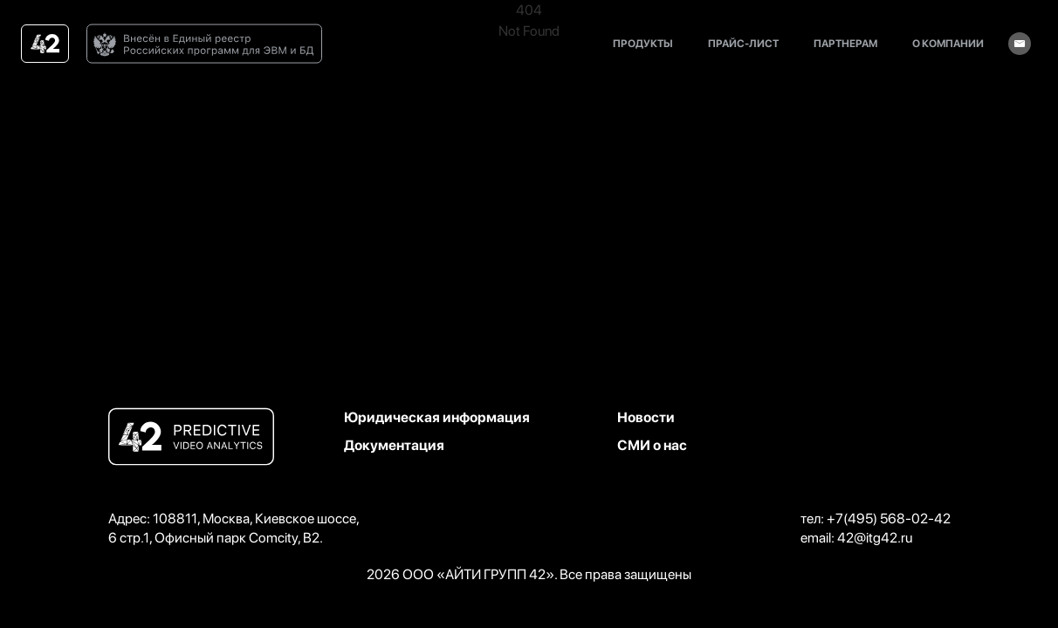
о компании (948, 44)
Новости (646, 417)
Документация (394, 445)
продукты (643, 44)
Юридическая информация (437, 417)
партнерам (845, 44)
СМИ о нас (652, 445)
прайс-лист (743, 44)
